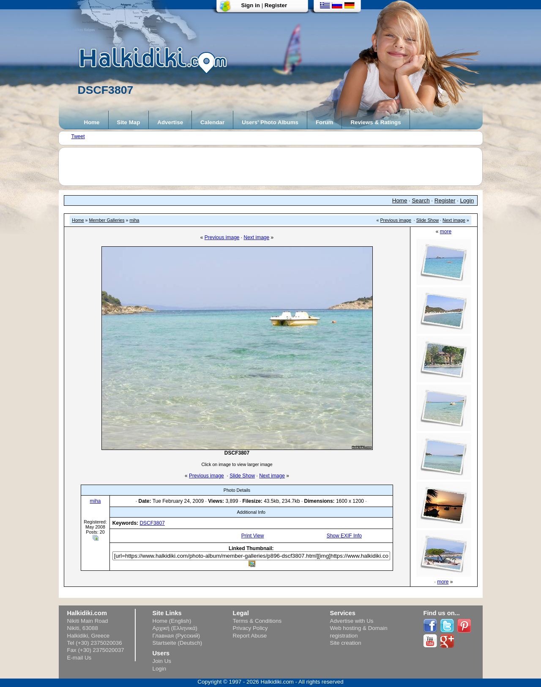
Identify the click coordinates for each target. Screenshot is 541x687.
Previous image (395, 220)
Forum (324, 122)
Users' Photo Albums (270, 122)
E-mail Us (79, 657)
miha (134, 220)
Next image (454, 220)
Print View (252, 536)
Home (92, 122)
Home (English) (172, 621)
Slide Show (427, 220)
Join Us (162, 661)
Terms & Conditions (257, 621)
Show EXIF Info (344, 536)
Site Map (128, 122)
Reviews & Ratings (375, 122)
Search (420, 200)
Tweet (78, 136)
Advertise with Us (352, 621)
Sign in (250, 5)
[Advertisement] (275, 166)
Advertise (170, 122)
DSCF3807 (151, 523)
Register (276, 5)
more (445, 231)
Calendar (212, 122)
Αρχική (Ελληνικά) (175, 628)
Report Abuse (250, 635)
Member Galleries (106, 220)
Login (467, 200)
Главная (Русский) (176, 635)
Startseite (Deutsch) (177, 643)
